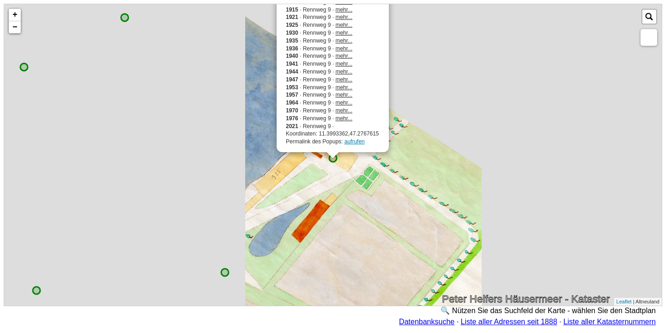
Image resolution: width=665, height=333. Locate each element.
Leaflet (624, 301)
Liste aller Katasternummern (609, 322)
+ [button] (15, 14)
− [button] (15, 27)
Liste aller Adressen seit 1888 (509, 322)
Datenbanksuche (426, 322)
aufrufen (355, 141)
